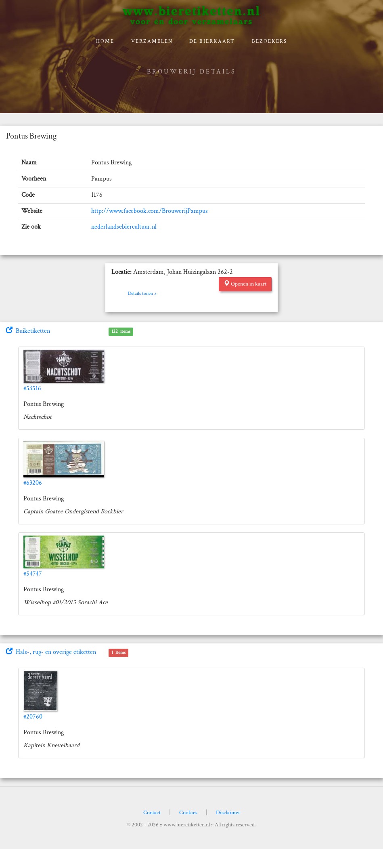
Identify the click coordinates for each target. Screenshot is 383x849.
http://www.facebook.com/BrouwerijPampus (149, 211)
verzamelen (152, 41)
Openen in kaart (245, 284)
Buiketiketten (28, 331)
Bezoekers (269, 41)
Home (105, 41)
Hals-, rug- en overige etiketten (51, 652)
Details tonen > (142, 293)
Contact (152, 812)
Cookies (188, 812)
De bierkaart (212, 41)
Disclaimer (228, 812)
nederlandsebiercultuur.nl (124, 227)
